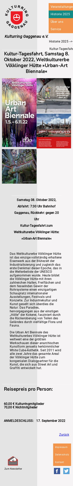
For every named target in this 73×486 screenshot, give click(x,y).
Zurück (64, 434)
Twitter (66, 471)
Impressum (61, 447)
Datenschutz (62, 454)
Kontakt (59, 462)
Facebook (57, 471)
